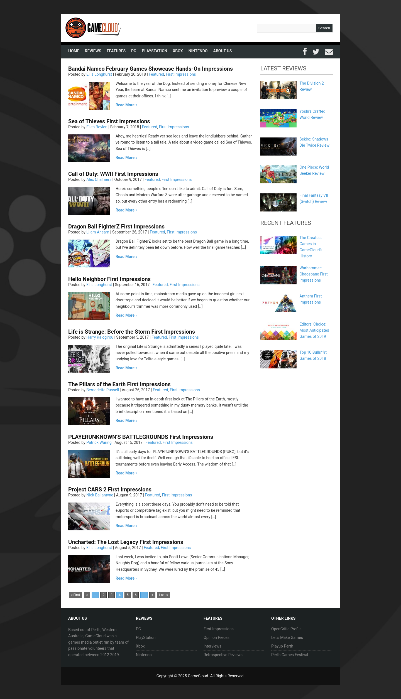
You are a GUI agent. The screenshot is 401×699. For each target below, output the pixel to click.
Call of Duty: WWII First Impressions (113, 174)
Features (116, 51)
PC (133, 51)
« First (75, 595)
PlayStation (154, 51)
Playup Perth (282, 646)
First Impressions (181, 74)
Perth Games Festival (289, 655)
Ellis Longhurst (99, 74)
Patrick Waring (99, 442)
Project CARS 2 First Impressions (109, 489)
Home (73, 51)
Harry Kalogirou (99, 337)
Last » (163, 595)
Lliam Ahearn (97, 232)
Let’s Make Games (287, 637)
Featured (156, 74)
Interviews (212, 646)
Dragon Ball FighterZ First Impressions (116, 226)
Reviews (93, 51)
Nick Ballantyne (99, 495)
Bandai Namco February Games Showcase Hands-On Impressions (150, 68)
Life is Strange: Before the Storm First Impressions (131, 331)
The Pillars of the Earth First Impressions (119, 384)
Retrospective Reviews (223, 655)
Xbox (178, 51)
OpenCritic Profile (286, 629)
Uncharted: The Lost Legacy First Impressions (125, 542)
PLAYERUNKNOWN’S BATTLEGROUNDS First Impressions (140, 437)
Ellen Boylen (96, 127)
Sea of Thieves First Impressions (109, 121)
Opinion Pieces (216, 637)
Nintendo (198, 51)
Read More (125, 105)
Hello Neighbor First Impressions (109, 279)
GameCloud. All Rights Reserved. (216, 676)
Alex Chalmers (98, 179)
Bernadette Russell (102, 390)
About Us (222, 51)
